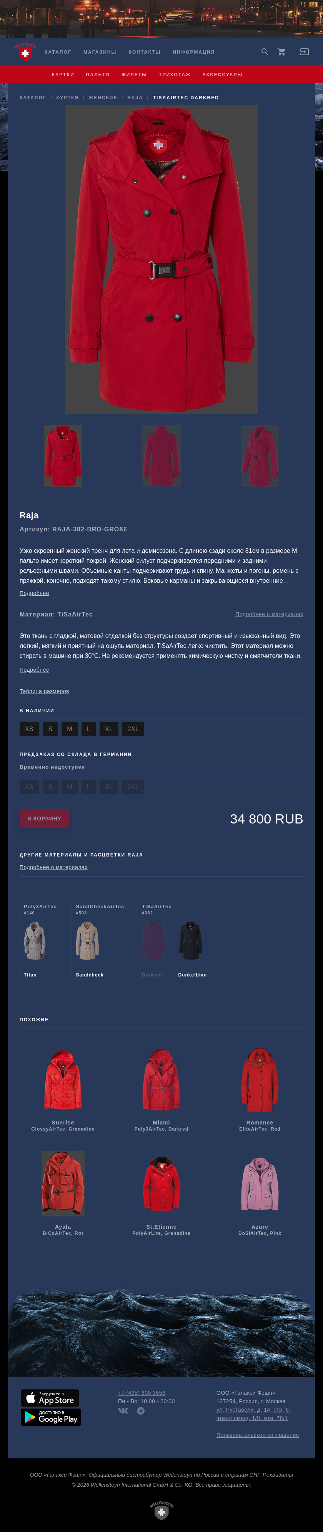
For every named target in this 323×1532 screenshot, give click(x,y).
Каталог (58, 52)
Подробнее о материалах (269, 614)
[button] (304, 54)
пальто (98, 74)
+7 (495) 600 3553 (141, 1393)
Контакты (145, 52)
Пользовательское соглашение (257, 1435)
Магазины (100, 52)
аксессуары (222, 74)
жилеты (134, 74)
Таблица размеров (44, 691)
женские (103, 97)
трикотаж (175, 74)
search (265, 51)
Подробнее (34, 593)
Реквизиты (278, 1475)
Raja (135, 97)
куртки (63, 74)
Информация (194, 52)
